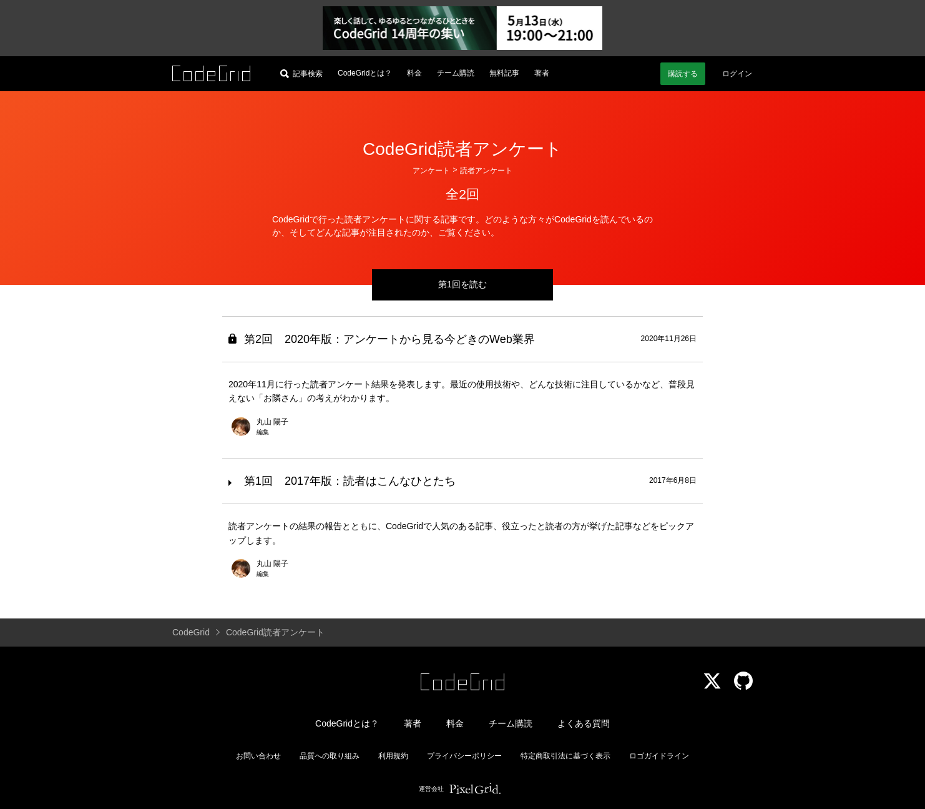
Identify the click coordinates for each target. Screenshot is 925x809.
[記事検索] (301, 74)
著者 (541, 73)
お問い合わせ (258, 756)
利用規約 (393, 756)
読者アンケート (486, 170)
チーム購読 (455, 73)
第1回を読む (462, 284)
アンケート (431, 170)
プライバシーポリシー (464, 756)
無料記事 (504, 73)
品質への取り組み (330, 756)
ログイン (737, 73)
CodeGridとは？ (365, 73)
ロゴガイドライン (659, 756)
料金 (414, 73)
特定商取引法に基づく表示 (565, 756)
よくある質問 (583, 723)
